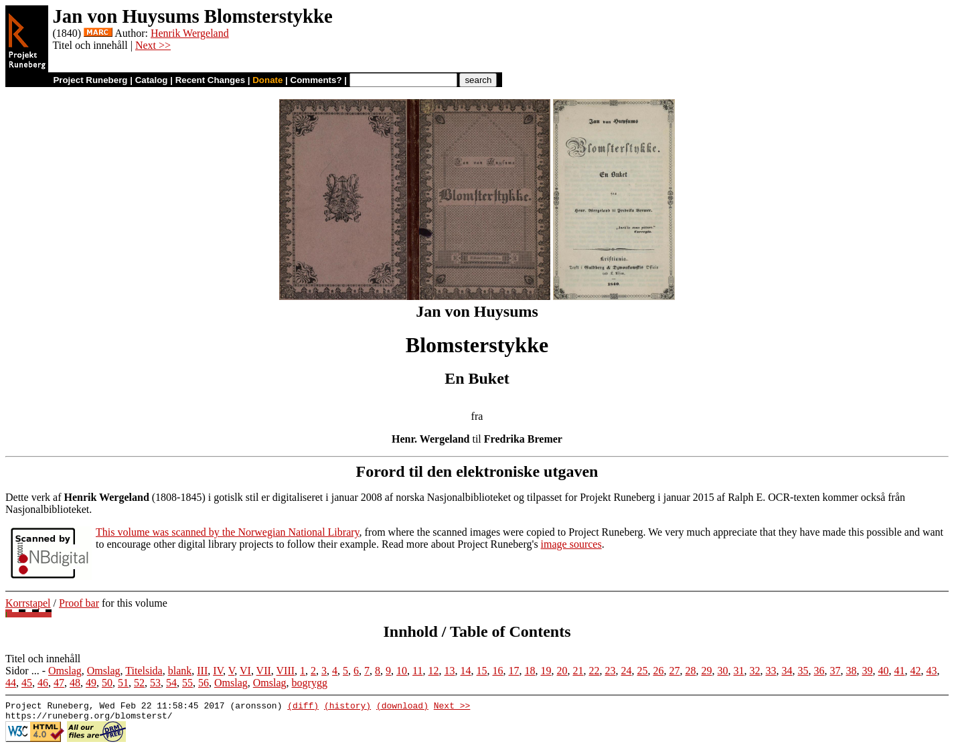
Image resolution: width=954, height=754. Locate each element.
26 (658, 670)
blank (180, 670)
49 (91, 682)
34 (787, 670)
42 (915, 670)
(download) (402, 707)
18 (530, 670)
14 (466, 670)
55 (187, 682)
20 (562, 670)
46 (42, 682)
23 (610, 670)
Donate (267, 80)
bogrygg (309, 682)
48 (75, 682)
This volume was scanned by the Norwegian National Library (228, 532)
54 (171, 682)
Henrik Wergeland (190, 33)
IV (218, 670)
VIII (285, 670)
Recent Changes (210, 80)
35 (803, 670)
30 (723, 670)
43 (932, 670)
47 (59, 682)
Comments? (316, 80)
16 (498, 670)
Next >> (153, 45)
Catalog (151, 80)
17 (514, 670)
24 (626, 670)
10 (401, 670)
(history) (347, 707)
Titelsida (143, 670)
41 (899, 670)
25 (642, 670)
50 (107, 682)
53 (155, 682)
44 (10, 682)
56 (203, 682)
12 (433, 670)
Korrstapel (28, 603)
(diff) (303, 707)
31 (739, 670)
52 (139, 682)
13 (450, 670)
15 (482, 670)
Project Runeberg (90, 80)
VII (263, 670)
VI (245, 670)
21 (578, 670)
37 (835, 670)
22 (594, 670)
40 (883, 670)
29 (707, 670)
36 (819, 670)
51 (123, 682)
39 (867, 670)
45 (26, 682)
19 (546, 670)
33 (771, 670)
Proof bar (79, 603)
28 (691, 670)
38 (851, 670)
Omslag (65, 670)
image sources (571, 544)
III (202, 670)
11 (417, 670)
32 (755, 670)
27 (674, 670)
